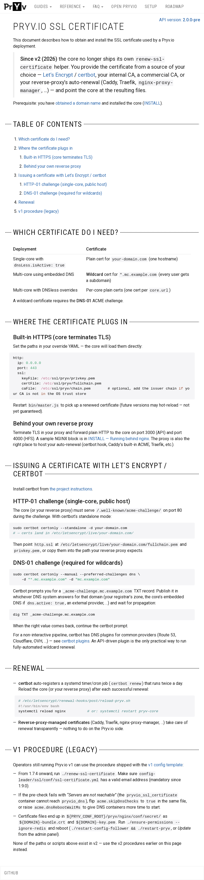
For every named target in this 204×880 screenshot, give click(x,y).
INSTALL (152, 103)
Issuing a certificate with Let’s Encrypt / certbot (62, 175)
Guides (43, 6)
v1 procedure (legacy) (38, 211)
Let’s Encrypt (58, 75)
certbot (86, 75)
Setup (151, 6)
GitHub (11, 872)
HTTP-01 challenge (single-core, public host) (65, 184)
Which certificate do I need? (44, 139)
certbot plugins (76, 641)
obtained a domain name (78, 103)
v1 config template (165, 764)
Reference (72, 6)
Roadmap (174, 6)
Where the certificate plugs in (45, 148)
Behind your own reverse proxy (52, 166)
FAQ (98, 6)
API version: (179, 19)
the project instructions (71, 489)
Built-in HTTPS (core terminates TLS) (58, 157)
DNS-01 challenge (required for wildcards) (63, 193)
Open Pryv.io (124, 6)
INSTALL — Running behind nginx (118, 438)
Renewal (26, 202)
